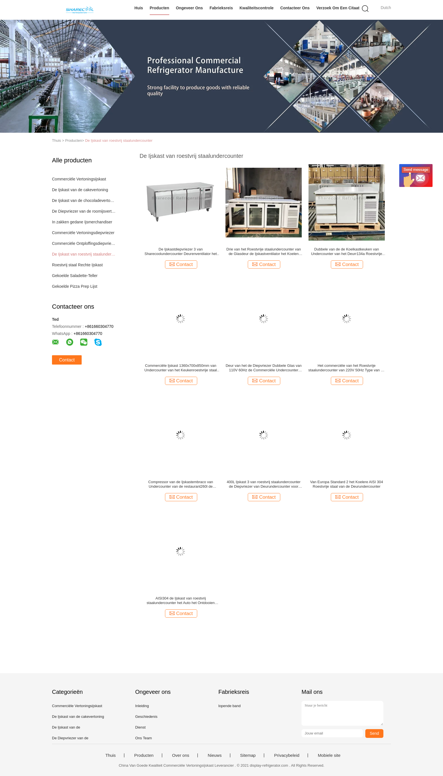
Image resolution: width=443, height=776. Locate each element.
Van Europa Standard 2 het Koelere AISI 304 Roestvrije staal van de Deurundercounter (346, 484)
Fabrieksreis (221, 8)
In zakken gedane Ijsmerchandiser (82, 222)
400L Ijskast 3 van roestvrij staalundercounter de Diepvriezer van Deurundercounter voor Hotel (264, 484)
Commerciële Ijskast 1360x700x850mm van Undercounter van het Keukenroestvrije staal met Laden (180, 367)
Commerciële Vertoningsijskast (79, 179)
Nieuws (215, 755)
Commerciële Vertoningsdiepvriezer (83, 232)
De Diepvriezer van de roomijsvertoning (84, 211)
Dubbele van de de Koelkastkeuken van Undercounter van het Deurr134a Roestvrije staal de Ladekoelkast (346, 251)
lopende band (229, 706)
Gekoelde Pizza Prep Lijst (74, 286)
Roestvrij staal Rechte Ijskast (77, 265)
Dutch (386, 7)
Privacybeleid (286, 755)
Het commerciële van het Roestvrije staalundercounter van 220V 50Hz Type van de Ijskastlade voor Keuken (346, 367)
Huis (138, 8)
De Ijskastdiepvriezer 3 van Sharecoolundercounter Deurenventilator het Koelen (180, 251)
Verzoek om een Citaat (338, 8)
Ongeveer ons (189, 8)
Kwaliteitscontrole (257, 8)
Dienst (140, 727)
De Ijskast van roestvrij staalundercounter (118, 140)
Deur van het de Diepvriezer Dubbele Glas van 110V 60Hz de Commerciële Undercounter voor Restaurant (264, 367)
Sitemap (248, 755)
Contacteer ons (295, 8)
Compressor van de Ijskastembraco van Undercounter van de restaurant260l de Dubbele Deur (180, 484)
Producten (159, 8)
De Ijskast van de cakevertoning (80, 190)
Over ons (180, 755)
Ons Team (143, 738)
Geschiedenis (146, 716)
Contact (67, 360)
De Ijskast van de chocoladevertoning (84, 200)
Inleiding (142, 706)
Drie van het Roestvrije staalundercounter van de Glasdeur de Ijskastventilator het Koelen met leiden (263, 251)
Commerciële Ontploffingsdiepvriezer (84, 243)
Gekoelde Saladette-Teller (74, 275)
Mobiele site (329, 755)
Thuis (110, 755)
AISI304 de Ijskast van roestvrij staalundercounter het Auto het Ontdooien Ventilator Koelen (181, 600)
